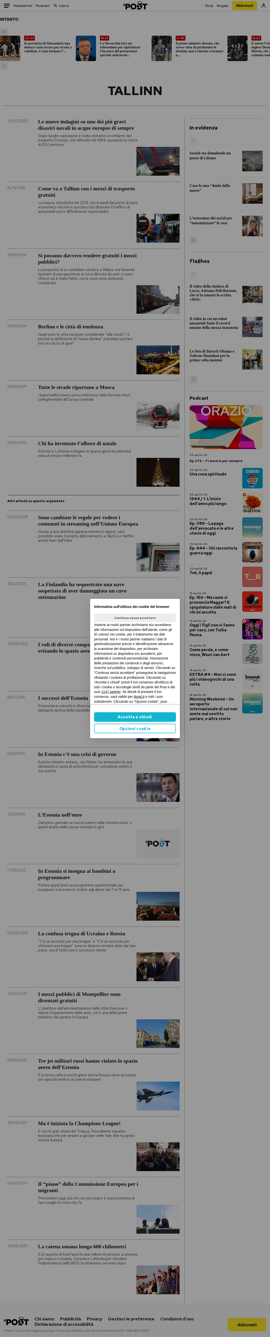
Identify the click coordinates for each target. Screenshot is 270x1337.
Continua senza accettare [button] (135, 618)
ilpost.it (139, 697)
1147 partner (111, 692)
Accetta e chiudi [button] (135, 717)
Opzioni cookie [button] (135, 728)
